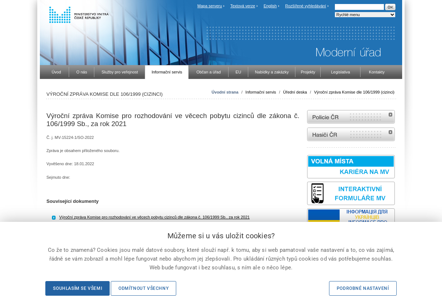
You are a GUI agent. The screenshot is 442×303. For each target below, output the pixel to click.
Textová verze (242, 6)
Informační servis (260, 92)
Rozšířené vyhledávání (305, 6)
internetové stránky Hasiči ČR (351, 134)
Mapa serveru (209, 6)
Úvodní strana (225, 92)
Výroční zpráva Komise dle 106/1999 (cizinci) (354, 92)
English (270, 6)
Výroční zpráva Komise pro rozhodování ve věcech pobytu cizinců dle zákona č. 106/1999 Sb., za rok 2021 (154, 217)
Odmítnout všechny (143, 288)
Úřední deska (295, 92)
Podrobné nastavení (363, 288)
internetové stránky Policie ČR (351, 117)
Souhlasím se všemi (77, 288)
